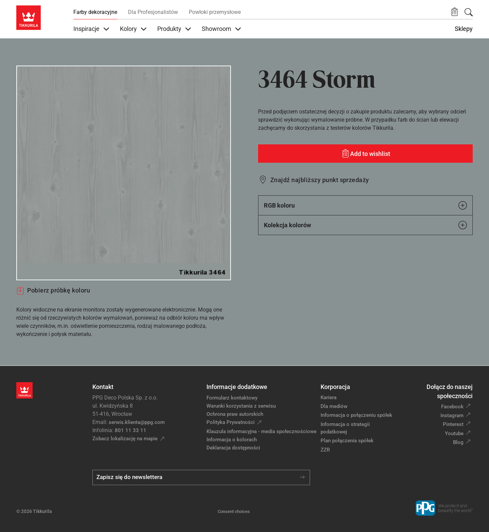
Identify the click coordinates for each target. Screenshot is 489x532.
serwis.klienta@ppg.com (137, 422)
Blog (458, 442)
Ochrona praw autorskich (234, 414)
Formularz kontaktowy (231, 398)
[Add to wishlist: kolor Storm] (365, 153)
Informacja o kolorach (231, 440)
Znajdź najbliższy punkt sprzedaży (319, 179)
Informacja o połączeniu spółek (356, 415)
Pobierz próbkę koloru (53, 290)
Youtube (454, 433)
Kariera (329, 397)
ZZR (325, 450)
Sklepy (464, 28)
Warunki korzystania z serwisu (241, 406)
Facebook (452, 407)
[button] (454, 12)
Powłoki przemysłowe (215, 12)
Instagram (452, 415)
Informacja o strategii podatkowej (345, 428)
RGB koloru (365, 205)
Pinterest (453, 424)
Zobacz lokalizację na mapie (125, 439)
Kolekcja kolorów (365, 225)
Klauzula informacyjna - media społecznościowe (261, 431)
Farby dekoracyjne (95, 12)
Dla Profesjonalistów (153, 12)
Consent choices (234, 511)
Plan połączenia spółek (347, 441)
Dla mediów (334, 406)
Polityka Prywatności (230, 422)
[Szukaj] (469, 12)
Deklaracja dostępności (233, 448)
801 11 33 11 (130, 430)
